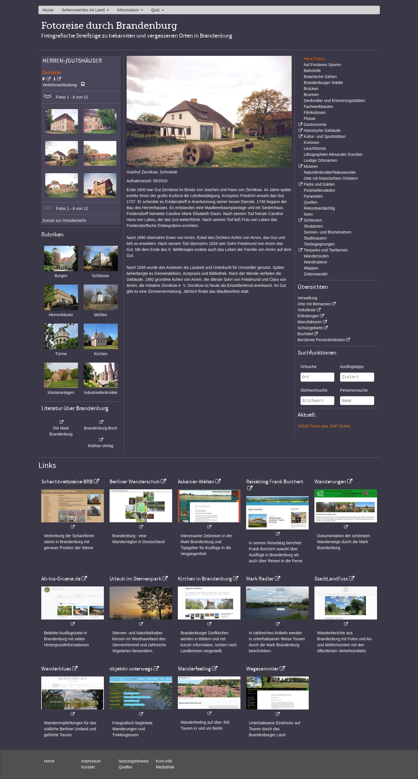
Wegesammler (262, 668)
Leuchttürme (315, 148)
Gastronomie (315, 124)
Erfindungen (308, 316)
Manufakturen (310, 322)
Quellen (310, 202)
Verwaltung (307, 298)
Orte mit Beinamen (314, 304)
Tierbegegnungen (319, 244)
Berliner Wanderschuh (135, 481)
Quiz (155, 10)
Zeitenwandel (315, 274)
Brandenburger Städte (323, 82)
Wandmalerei (315, 262)
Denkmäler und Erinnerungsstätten (334, 100)
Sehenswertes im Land (83, 10)
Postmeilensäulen (319, 190)
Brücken (311, 88)
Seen (308, 214)
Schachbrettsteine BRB (67, 481)
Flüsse (309, 118)
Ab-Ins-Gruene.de (61, 578)
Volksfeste (307, 310)
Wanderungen (330, 481)
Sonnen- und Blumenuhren (327, 232)
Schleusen (313, 220)
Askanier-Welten (196, 481)
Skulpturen (313, 226)
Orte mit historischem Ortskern (331, 178)
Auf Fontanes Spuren (322, 64)
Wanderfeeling (194, 668)
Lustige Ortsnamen (320, 160)
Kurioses (311, 142)
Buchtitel (305, 334)
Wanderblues (56, 668)
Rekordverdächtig (319, 208)
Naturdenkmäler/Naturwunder (330, 172)
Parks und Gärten (319, 184)
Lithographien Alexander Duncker (333, 154)
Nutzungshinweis (134, 761)
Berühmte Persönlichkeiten (321, 340)
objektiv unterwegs (131, 668)
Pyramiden (313, 196)
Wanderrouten (316, 256)
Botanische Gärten (320, 76)
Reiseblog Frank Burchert (274, 481)
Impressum (91, 761)
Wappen (311, 268)
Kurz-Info (164, 761)
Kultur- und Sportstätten (325, 136)
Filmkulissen (315, 112)
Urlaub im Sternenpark (135, 578)
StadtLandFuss (331, 578)
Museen (311, 166)
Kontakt (88, 767)
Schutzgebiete (310, 328)
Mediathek (165, 767)
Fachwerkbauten (318, 106)
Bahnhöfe (312, 70)
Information (128, 10)
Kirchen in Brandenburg (205, 578)
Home (48, 10)
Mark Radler (260, 578)
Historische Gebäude (322, 130)
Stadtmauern (315, 238)
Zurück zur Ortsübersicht (64, 220)
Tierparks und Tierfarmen (326, 250)
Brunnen (311, 94)
